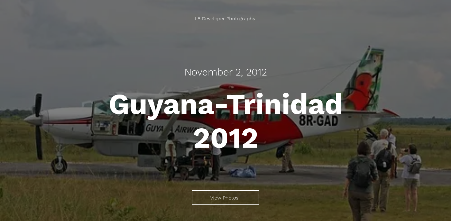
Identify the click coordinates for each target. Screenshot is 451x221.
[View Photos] (225, 197)
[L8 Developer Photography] (226, 18)
